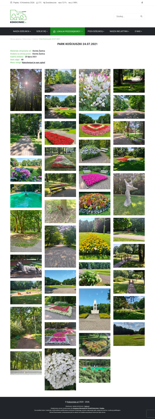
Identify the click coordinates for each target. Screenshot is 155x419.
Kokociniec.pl (73, 402)
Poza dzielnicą (95, 31)
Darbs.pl (86, 406)
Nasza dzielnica (21, 31)
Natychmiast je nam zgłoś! (33, 62)
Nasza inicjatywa (119, 31)
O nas (137, 31)
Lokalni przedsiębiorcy (68, 31)
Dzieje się (41, 31)
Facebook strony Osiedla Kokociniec (142, 2)
